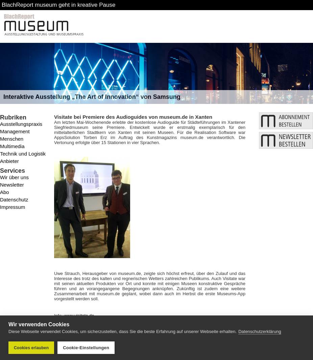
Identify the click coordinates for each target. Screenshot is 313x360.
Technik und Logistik (23, 154)
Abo (4, 192)
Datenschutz (14, 199)
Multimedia (12, 146)
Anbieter (9, 161)
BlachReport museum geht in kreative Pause (58, 5)
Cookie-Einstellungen (86, 347)
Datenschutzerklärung (259, 331)
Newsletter (12, 185)
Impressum (12, 207)
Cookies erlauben (31, 347)
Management (15, 131)
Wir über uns (14, 177)
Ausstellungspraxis (21, 124)
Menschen (11, 139)
